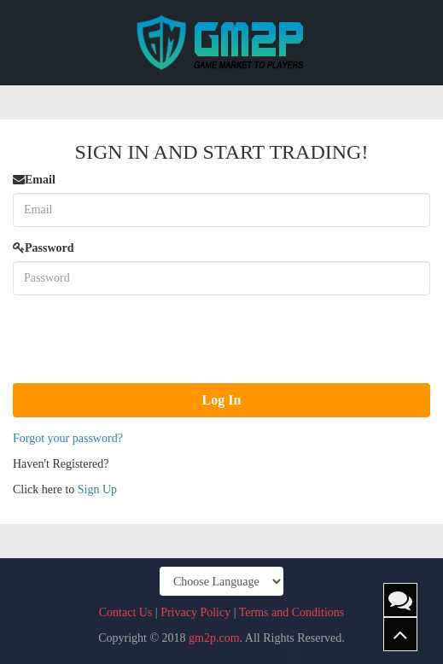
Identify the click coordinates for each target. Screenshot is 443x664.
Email (34, 179)
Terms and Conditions (291, 612)
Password (43, 248)
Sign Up (97, 489)
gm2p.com (214, 638)
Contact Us (126, 612)
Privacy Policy (195, 612)
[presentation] (142, 341)
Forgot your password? (68, 438)
